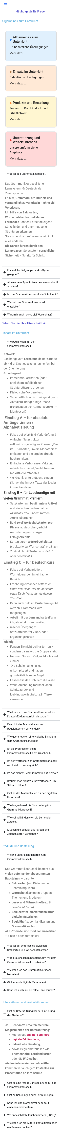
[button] (5, 4)
